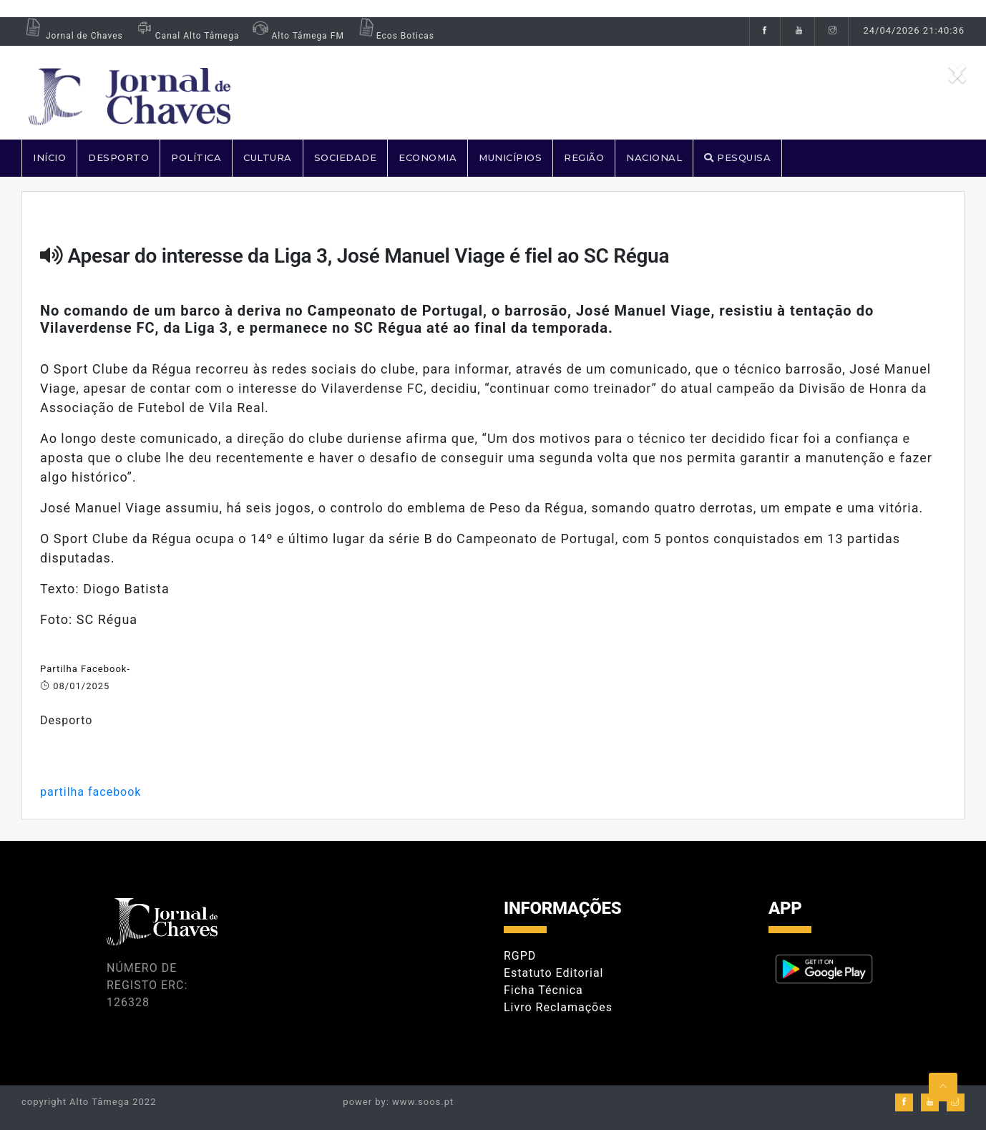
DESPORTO (118, 157)
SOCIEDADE (345, 157)
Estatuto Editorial (553, 973)
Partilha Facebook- (85, 668)
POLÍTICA (196, 157)
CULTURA (267, 157)
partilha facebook (90, 792)
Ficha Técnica (543, 990)
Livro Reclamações (558, 1007)
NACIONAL (654, 157)
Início (49, 157)
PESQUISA (737, 157)
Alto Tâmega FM (296, 36)
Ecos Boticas (394, 36)
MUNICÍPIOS (510, 157)
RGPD (520, 956)
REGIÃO (584, 157)
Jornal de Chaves (72, 36)
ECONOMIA (428, 157)
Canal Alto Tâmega (187, 36)
